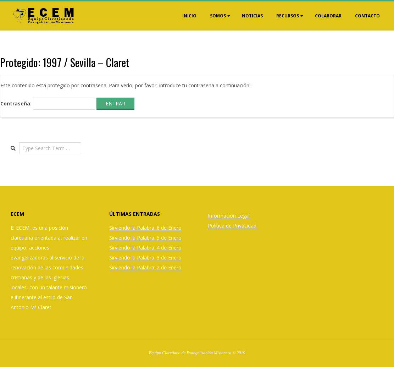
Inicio (189, 16)
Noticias (252, 16)
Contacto (367, 16)
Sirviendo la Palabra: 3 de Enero (145, 257)
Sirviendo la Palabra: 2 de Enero (145, 267)
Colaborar (328, 16)
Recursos (287, 16)
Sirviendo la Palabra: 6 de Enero (145, 227)
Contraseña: (47, 104)
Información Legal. (229, 215)
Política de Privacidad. (232, 225)
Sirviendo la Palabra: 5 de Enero (145, 237)
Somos (218, 16)
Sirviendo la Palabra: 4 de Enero (145, 247)
